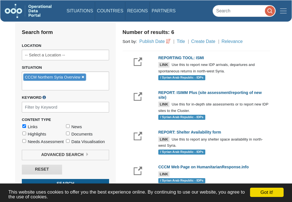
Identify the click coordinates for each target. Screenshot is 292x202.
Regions (137, 10)
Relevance (232, 41)
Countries (110, 10)
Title (181, 41)
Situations (80, 10)
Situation (32, 67)
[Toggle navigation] (283, 11)
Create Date (203, 41)
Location (31, 45)
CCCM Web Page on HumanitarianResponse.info (203, 167)
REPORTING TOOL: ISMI (181, 58)
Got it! (266, 192)
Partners (164, 10)
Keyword (34, 97)
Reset (42, 169)
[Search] (244, 11)
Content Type (36, 120)
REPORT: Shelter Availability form (189, 132)
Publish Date (152, 41)
